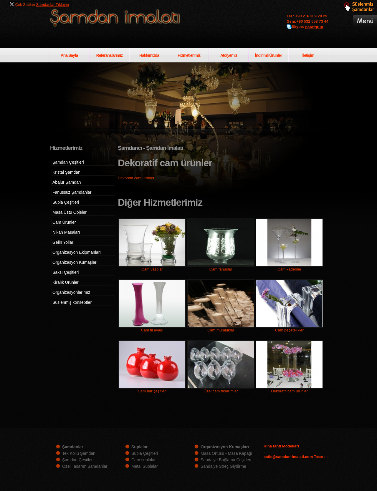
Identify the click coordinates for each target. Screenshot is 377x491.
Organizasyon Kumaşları (74, 262)
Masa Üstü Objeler (69, 212)
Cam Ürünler (64, 222)
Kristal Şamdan (66, 172)
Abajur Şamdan (66, 182)
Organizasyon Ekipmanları (76, 252)
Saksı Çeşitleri (65, 272)
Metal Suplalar (144, 466)
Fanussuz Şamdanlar (71, 192)
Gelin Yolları (63, 242)
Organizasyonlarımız (71, 292)
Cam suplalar (143, 459)
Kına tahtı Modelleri (281, 446)
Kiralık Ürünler (65, 282)
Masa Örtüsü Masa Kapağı (226, 453)
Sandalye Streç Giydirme (223, 466)
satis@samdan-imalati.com (288, 456)
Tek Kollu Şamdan (78, 453)
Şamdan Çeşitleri (68, 162)
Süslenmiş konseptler (72, 302)
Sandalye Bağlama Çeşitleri (226, 459)
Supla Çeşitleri (65, 202)
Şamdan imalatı (125, 19)
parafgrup (314, 27)
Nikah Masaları (66, 232)
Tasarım (321, 456)
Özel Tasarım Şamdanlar (85, 466)
